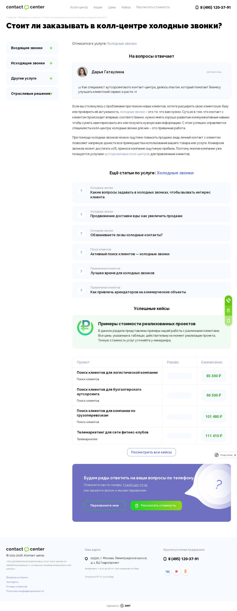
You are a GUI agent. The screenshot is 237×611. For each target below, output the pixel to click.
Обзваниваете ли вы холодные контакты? (126, 235)
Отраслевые (30, 94)
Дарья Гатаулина (108, 72)
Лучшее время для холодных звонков (122, 273)
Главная (11, 17)
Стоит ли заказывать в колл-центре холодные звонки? (75, 17)
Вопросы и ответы (30, 17)
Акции (97, 7)
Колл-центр (79, 7)
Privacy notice (226, 455)
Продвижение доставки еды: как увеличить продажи (136, 216)
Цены (112, 7)
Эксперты (12, 582)
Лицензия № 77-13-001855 (99, 576)
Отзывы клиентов (16, 586)
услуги (23, 78)
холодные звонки (132, 112)
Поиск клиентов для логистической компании (117, 372)
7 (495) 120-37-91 (135, 485)
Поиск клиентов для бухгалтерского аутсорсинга (109, 391)
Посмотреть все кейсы (151, 452)
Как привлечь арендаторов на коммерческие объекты (138, 292)
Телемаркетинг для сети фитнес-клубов (112, 432)
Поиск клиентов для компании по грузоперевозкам (106, 413)
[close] (235, 455)
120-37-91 (215, 7)
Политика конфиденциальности (25, 591)
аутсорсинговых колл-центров (127, 154)
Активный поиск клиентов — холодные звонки (129, 254)
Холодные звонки (121, 43)
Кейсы (126, 7)
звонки (26, 48)
